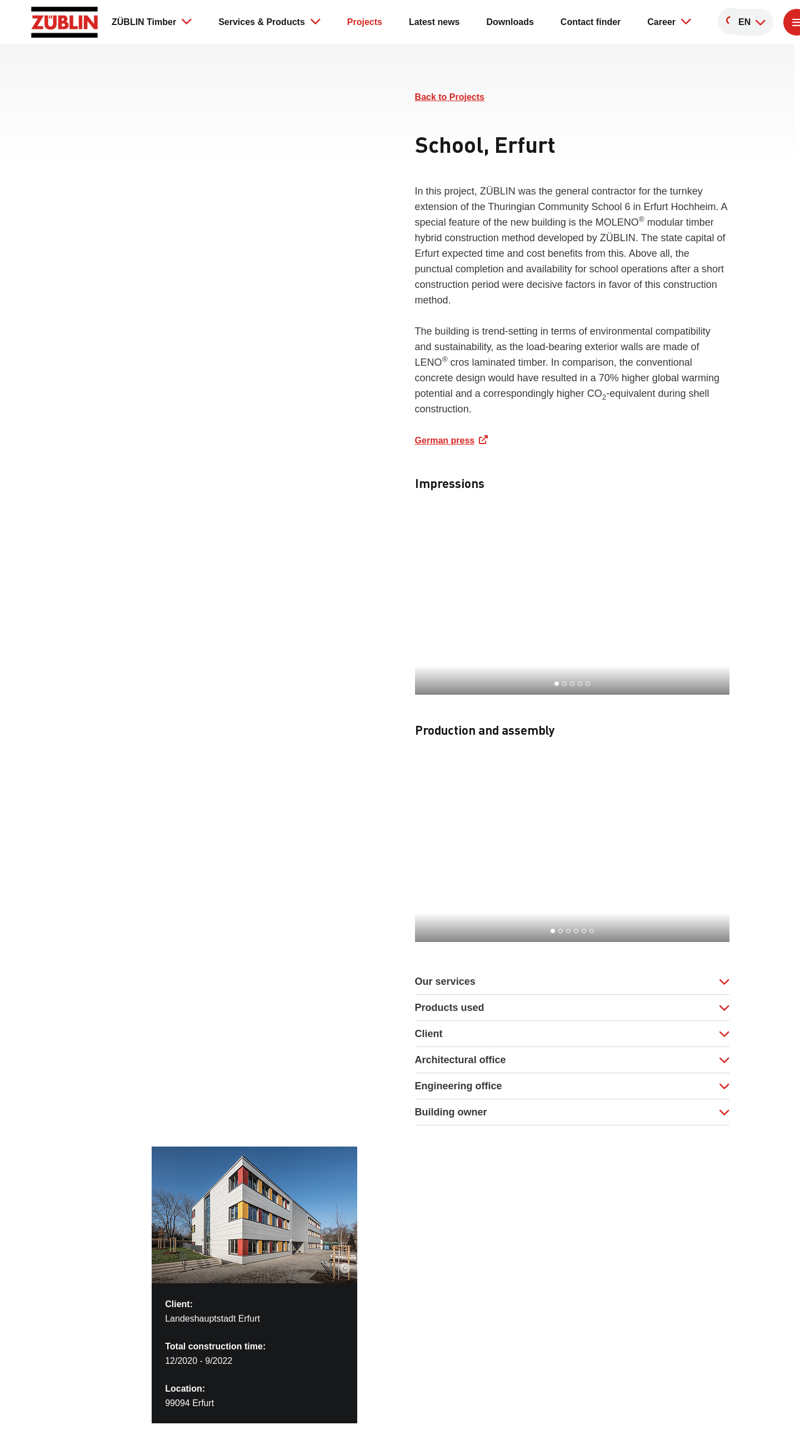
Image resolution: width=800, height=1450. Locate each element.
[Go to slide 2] (564, 683)
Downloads (510, 22)
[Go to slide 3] (572, 683)
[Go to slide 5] (588, 683)
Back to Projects (449, 97)
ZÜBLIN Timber (152, 21)
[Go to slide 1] (556, 683)
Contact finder (591, 22)
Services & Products (269, 21)
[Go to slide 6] (591, 931)
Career (669, 21)
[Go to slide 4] (580, 683)
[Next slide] (703, 606)
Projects (364, 22)
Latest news (434, 22)
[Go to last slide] (441, 606)
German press (445, 440)
